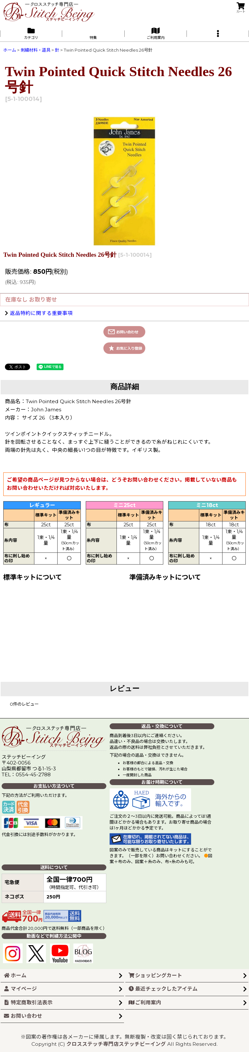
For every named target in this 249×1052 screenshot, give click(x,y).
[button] (218, 33)
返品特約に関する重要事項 (39, 313)
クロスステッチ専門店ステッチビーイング (116, 1044)
